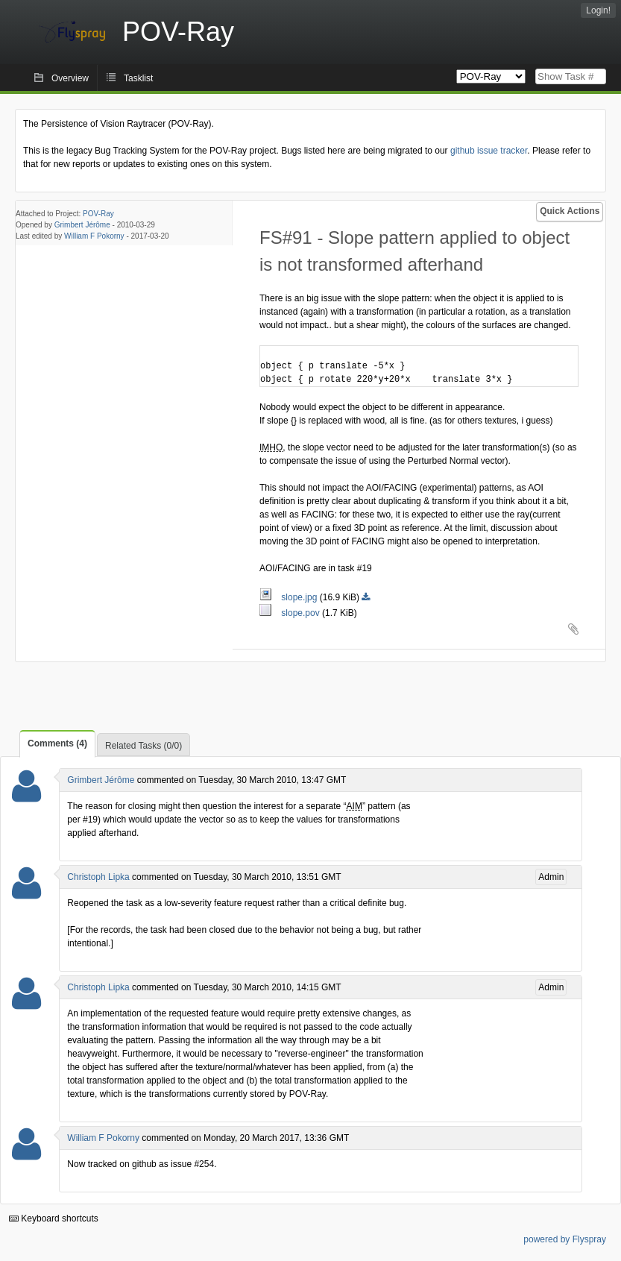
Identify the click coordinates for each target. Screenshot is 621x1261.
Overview (70, 78)
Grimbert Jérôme (82, 225)
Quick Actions (569, 211)
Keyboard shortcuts (53, 1218)
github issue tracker (488, 150)
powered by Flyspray (564, 1239)
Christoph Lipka (98, 877)
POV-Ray (98, 214)
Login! (598, 10)
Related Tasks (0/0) (143, 745)
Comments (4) (57, 743)
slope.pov (290, 613)
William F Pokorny (94, 236)
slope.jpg (289, 597)
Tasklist (138, 78)
